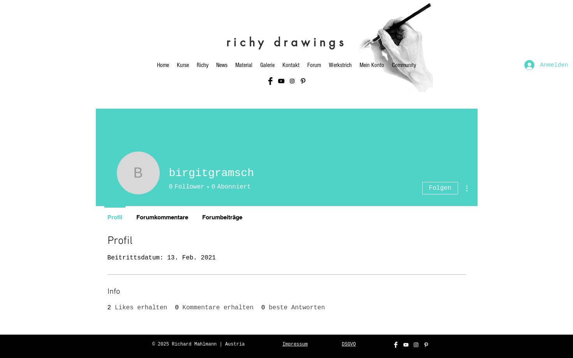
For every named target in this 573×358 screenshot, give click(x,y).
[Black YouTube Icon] (281, 81)
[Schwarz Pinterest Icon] (303, 81)
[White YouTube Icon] (406, 345)
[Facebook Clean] (396, 345)
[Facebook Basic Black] (270, 81)
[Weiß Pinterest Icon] (426, 345)
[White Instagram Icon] (416, 345)
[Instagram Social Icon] (292, 81)
